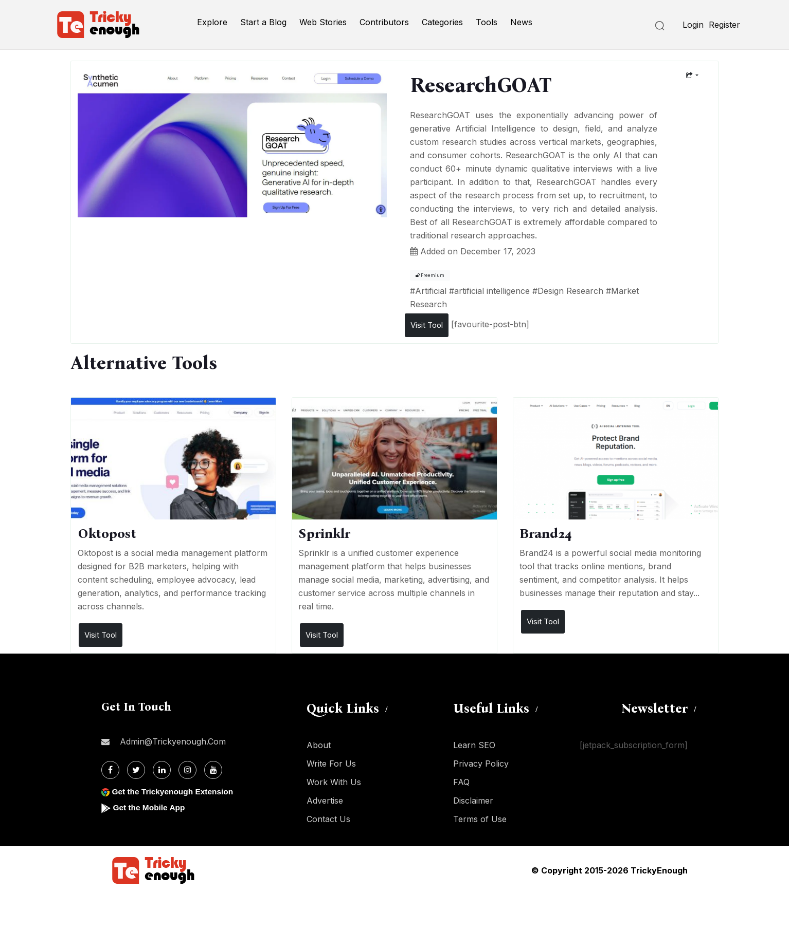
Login (693, 25)
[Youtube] (213, 770)
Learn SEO (474, 745)
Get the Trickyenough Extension (175, 791)
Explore (212, 22)
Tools (486, 22)
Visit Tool (426, 325)
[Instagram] (187, 770)
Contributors (384, 22)
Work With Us (334, 782)
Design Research (570, 291)
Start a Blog (263, 22)
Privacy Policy (481, 763)
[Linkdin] (162, 770)
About (319, 745)
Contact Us (328, 819)
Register (724, 25)
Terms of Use (480, 819)
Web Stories (323, 22)
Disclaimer (473, 800)
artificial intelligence (492, 291)
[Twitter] (136, 770)
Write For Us (331, 763)
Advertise (325, 800)
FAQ (461, 782)
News (521, 22)
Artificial (430, 291)
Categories (442, 22)
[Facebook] (110, 770)
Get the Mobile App (150, 807)
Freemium (430, 275)
